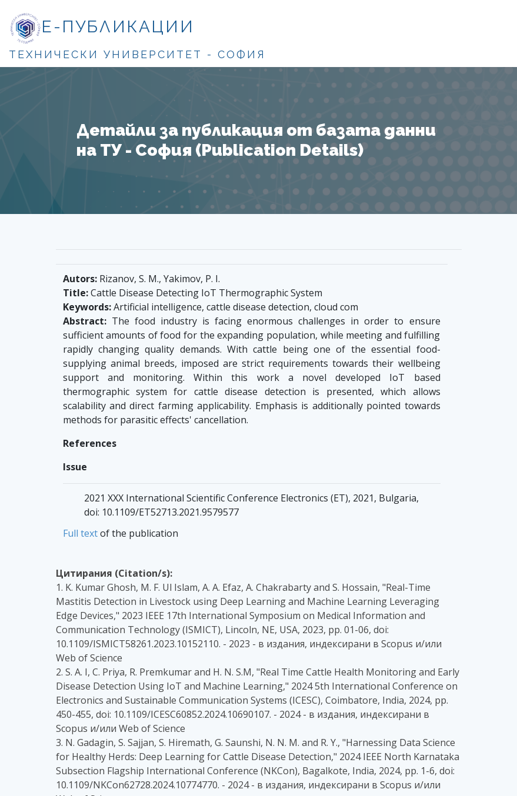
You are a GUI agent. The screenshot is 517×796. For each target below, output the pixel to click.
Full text (80, 533)
